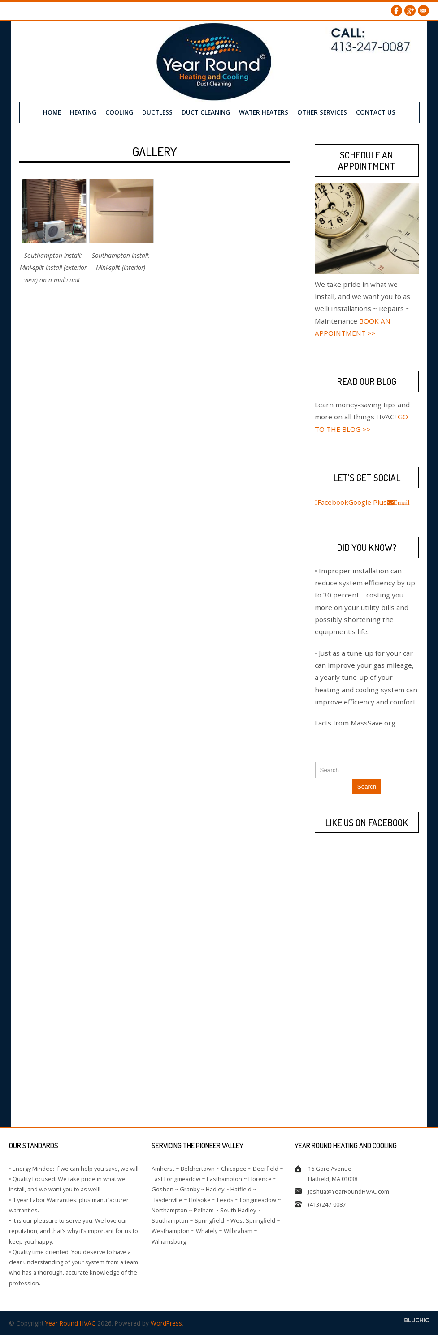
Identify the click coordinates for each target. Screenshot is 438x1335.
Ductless (157, 111)
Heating (83, 111)
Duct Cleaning (206, 111)
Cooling (119, 111)
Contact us (375, 111)
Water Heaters (263, 111)
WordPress (166, 1322)
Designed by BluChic (416, 1320)
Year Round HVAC (70, 1322)
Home (52, 111)
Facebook (396, 10)
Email (423, 10)
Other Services (322, 111)
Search (366, 786)
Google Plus (410, 10)
